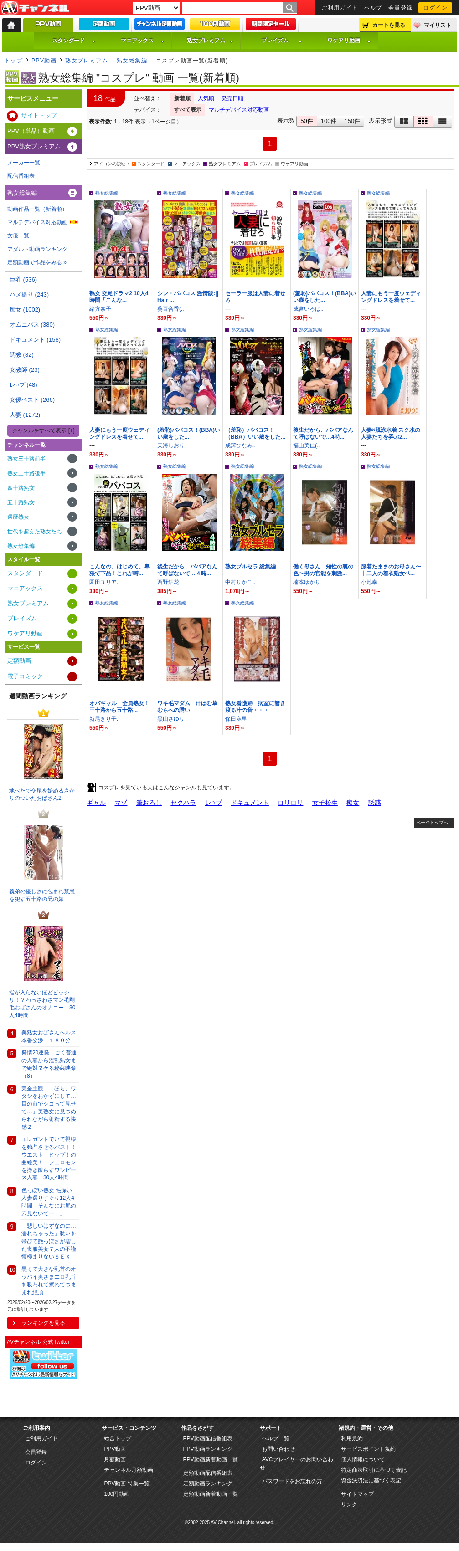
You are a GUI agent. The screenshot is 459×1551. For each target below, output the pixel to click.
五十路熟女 (21, 502)
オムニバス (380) (32, 324)
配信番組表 (21, 176)
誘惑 (374, 802)
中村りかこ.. (240, 582)
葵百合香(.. (170, 309)
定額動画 (19, 660)
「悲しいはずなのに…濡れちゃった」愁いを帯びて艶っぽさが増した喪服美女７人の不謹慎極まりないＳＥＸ (48, 1241)
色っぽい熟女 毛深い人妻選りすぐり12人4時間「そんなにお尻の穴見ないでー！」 (48, 1201)
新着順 (182, 98)
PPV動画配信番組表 (207, 1438)
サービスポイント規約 (368, 1449)
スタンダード (74, 40)
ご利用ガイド (339, 8)
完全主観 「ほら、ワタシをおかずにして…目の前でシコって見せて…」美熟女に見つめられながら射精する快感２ (48, 1107)
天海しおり (171, 445)
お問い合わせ (278, 1449)
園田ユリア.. (104, 582)
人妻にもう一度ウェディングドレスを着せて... (391, 296)
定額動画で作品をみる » (37, 262)
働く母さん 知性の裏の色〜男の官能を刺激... (323, 570)
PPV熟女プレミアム (34, 146)
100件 (329, 121)
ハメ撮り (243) (29, 294)
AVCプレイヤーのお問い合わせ (296, 1463)
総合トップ (117, 1438)
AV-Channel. (223, 1522)
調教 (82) (22, 354)
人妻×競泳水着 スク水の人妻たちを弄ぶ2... (390, 433)
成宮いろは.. (308, 309)
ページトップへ (432, 822)
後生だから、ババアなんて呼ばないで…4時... (323, 433)
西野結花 (168, 582)
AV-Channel (35, 8)
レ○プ (213, 802)
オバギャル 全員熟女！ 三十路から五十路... (122, 706)
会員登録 (400, 8)
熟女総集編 (132, 60)
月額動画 (115, 1459)
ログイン (435, 8)
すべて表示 (187, 110)
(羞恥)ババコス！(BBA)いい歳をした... (324, 296)
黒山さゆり (171, 719)
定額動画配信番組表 (207, 1473)
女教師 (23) (25, 369)
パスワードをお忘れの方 (292, 1481)
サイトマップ (357, 1494)
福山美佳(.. (306, 445)
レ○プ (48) (23, 384)
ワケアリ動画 (349, 40)
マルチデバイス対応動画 (239, 110)
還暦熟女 (18, 517)
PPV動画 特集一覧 (126, 1483)
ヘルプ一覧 (275, 1438)
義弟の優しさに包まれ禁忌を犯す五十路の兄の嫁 (42, 895)
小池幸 (369, 582)
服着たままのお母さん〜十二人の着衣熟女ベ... (391, 570)
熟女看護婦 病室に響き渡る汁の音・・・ (255, 706)
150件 (352, 121)
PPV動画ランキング (207, 1449)
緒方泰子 (100, 309)
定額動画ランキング (207, 1483)
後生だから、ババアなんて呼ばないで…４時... (187, 570)
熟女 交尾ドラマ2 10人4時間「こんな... (118, 296)
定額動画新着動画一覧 (210, 1494)
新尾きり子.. (104, 719)
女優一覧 (18, 235)
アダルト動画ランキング (37, 249)
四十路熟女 (21, 488)
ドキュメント (250, 802)
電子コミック (25, 676)
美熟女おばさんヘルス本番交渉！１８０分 (48, 1036)
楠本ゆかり (306, 582)
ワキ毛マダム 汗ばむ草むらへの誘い (187, 706)
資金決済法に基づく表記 (371, 1480)
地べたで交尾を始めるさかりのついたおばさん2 (42, 795)
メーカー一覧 (23, 162)
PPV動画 (44, 60)
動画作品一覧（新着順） (37, 209)
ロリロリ (290, 802)
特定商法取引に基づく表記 (374, 1470)
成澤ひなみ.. (240, 445)
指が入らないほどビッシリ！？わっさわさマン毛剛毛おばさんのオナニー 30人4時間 (42, 1004)
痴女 (352, 802)
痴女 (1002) (25, 309)
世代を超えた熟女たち (34, 531)
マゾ (120, 802)
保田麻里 (236, 719)
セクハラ (183, 802)
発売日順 (232, 98)
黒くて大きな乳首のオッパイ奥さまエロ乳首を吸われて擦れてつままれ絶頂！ (48, 1280)
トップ (14, 60)
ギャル (96, 802)
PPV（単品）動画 (31, 131)
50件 (306, 121)
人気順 (206, 98)
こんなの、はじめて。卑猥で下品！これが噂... (119, 570)
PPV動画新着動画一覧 (210, 1459)
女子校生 (325, 802)
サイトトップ (39, 115)
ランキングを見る (43, 1323)
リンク (349, 1504)
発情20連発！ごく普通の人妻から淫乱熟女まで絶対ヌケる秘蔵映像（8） (49, 1064)
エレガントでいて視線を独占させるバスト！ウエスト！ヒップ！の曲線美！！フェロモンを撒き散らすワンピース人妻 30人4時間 (48, 1158)
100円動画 (116, 1494)
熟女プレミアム (210, 40)
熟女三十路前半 (26, 459)
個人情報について (363, 1459)
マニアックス (143, 40)
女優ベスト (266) (32, 399)
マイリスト (437, 25)
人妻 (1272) (25, 414)
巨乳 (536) (23, 279)
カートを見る (388, 25)
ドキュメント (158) (35, 339)
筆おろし (149, 802)
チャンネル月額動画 (128, 1470)
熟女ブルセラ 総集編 (250, 566)
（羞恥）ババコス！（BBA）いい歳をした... (255, 433)
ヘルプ (373, 8)
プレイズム (281, 40)
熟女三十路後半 (26, 473)
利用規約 (352, 1438)
